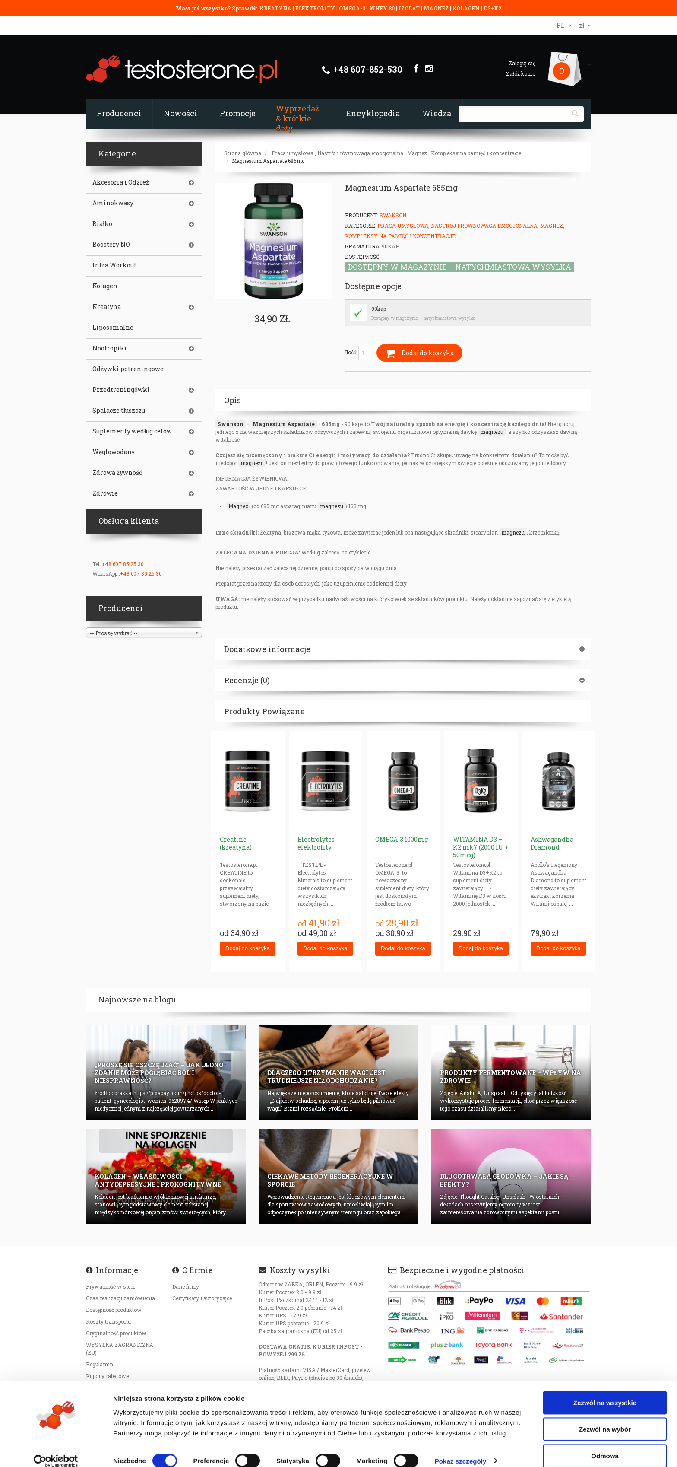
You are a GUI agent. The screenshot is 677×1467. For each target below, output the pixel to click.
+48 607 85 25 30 (122, 563)
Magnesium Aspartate (284, 423)
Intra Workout (114, 265)
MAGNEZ (437, 8)
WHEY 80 (382, 8)
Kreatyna (106, 306)
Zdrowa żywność (117, 472)
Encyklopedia (373, 113)
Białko (102, 223)
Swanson (393, 215)
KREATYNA (276, 8)
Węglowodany (113, 452)
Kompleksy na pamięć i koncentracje (476, 153)
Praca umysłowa (292, 153)
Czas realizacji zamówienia (120, 1298)
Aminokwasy (112, 203)
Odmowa (604, 1444)
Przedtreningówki (121, 389)
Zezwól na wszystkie (604, 1391)
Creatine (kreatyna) (236, 843)
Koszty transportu (108, 1321)
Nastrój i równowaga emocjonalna (360, 153)
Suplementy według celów (132, 431)
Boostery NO (111, 244)
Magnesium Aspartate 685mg (268, 160)
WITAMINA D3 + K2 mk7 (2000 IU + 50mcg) (481, 847)
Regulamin (99, 1364)
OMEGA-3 (353, 8)
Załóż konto (520, 73)
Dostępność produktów (114, 1309)
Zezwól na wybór (605, 1418)
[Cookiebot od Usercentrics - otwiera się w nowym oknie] (56, 1450)
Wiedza (436, 113)
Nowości (180, 113)
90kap (378, 308)
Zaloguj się (522, 63)
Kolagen (104, 286)
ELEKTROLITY (315, 8)
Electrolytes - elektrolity (317, 843)
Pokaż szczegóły (461, 1450)
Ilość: (358, 353)
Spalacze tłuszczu (118, 410)
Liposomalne (112, 327)
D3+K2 (492, 8)
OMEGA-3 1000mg (401, 839)
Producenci (119, 113)
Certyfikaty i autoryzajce (202, 1298)
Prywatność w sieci (110, 1286)
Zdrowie (105, 493)
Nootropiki (109, 348)
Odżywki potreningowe (128, 369)
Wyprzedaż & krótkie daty (297, 118)
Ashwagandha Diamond (552, 843)
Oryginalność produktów (116, 1333)
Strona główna (242, 153)
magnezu (491, 431)
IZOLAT (410, 8)
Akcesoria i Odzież (120, 182)
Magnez (417, 153)
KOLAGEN (466, 8)
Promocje (238, 113)
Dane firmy (185, 1286)
